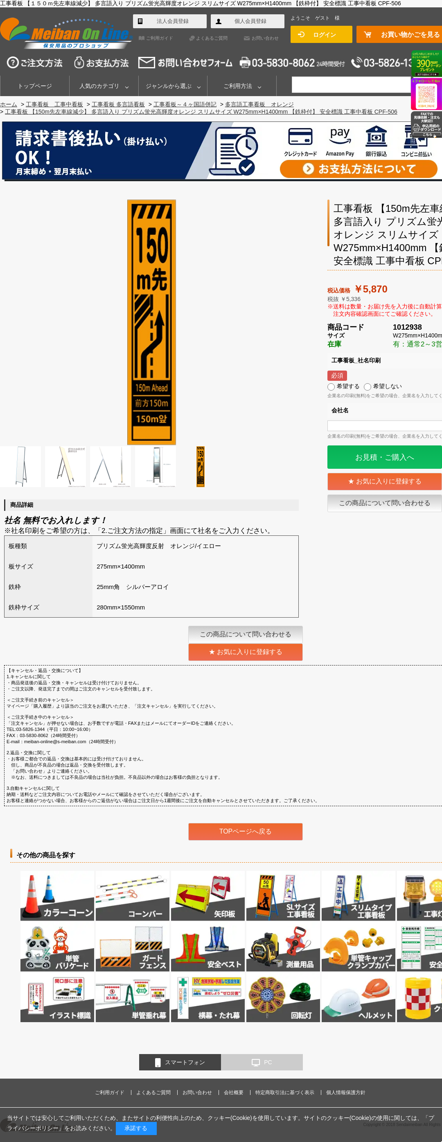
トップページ (35, 86)
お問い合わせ (265, 38)
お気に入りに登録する (389, 481)
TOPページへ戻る (245, 831)
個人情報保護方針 (345, 1092)
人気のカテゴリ (99, 86)
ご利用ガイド (159, 38)
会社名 (340, 410)
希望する (348, 386)
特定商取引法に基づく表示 (284, 1092)
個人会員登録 (250, 21)
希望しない (387, 386)
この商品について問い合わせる (385, 502)
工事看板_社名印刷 (356, 360)
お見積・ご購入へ (384, 457)
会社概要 (234, 1092)
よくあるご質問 (212, 38)
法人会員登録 (173, 21)
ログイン (324, 34)
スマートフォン (180, 1062)
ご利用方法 (237, 86)
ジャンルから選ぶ (169, 86)
